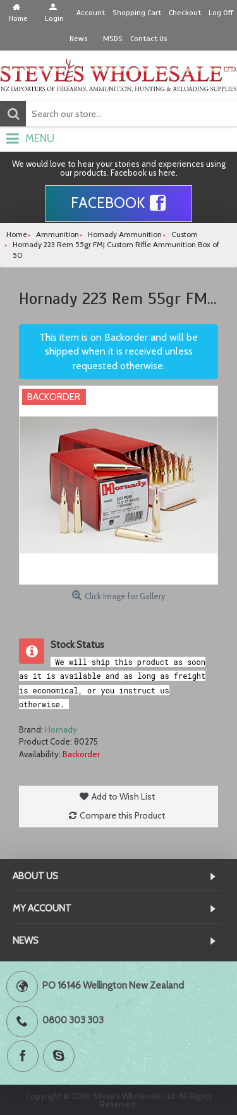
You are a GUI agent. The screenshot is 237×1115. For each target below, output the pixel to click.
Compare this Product (122, 815)
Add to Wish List (123, 796)
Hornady (61, 729)
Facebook (118, 203)
